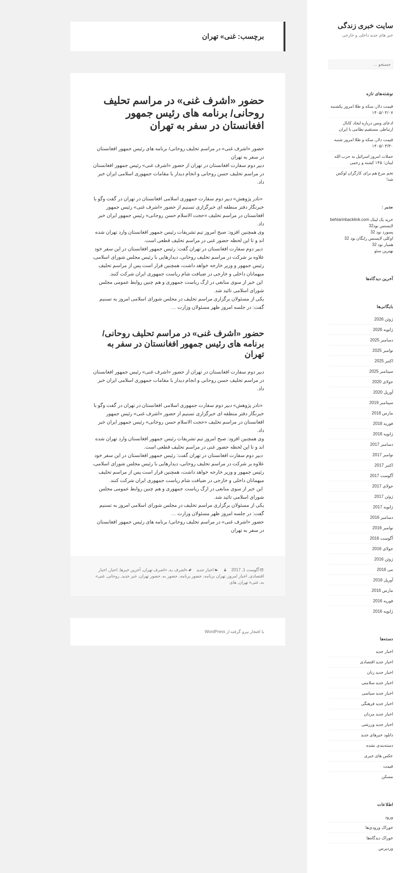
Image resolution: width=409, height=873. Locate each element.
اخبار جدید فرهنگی (350, 703)
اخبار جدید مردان (351, 714)
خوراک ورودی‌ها (352, 827)
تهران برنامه (187, 576)
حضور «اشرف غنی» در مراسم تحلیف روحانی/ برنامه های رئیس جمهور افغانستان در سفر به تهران (156, 113)
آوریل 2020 (356, 392)
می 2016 (358, 569)
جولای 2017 (355, 486)
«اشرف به (151, 570)
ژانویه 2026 (356, 329)
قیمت (361, 766)
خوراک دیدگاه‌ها (352, 838)
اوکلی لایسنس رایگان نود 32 (341, 238)
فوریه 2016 (356, 601)
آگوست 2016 (354, 538)
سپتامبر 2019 (354, 402)
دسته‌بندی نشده (352, 745)
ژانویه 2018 (356, 434)
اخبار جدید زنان (353, 672)
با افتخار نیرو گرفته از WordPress (207, 631)
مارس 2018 (355, 413)
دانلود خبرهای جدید (350, 735)
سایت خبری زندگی (338, 26)
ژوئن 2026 (356, 319)
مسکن (360, 776)
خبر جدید (102, 576)
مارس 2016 (355, 590)
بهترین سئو (356, 251)
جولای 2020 (355, 382)
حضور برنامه (164, 576)
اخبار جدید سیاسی (350, 693)
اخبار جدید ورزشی (350, 724)
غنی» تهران (221, 582)
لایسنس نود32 (354, 226)
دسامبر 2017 (354, 444)
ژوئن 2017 (356, 496)
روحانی (86, 576)
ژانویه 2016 (356, 611)
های (205, 582)
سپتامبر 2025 (354, 371)
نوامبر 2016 (355, 528)
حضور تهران (122, 576)
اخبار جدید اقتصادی (349, 662)
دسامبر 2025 (354, 340)
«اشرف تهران (128, 570)
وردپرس (358, 848)
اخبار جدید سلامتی (350, 683)
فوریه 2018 (356, 423)
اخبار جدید (357, 651)
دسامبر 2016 (354, 517)
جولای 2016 (355, 548)
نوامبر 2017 (355, 455)
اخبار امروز (210, 576)
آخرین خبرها (103, 570)
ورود (362, 817)
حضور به (142, 576)
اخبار (86, 570)
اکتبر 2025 (356, 361)
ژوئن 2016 (356, 559)
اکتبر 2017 (356, 465)
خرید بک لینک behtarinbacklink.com (334, 219)
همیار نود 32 (355, 244)
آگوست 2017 (354, 475)
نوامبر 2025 (355, 350)
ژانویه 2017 (356, 507)
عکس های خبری (351, 756)
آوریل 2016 (356, 580)
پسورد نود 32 (354, 232)
